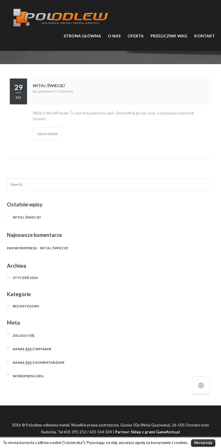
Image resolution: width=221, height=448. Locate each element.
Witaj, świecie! (49, 85)
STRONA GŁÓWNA (82, 35)
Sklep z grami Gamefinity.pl (155, 432)
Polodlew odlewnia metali (47, 425)
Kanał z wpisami (32, 349)
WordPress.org (28, 376)
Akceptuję (203, 442)
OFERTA (135, 35)
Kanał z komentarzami (38, 362)
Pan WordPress (22, 248)
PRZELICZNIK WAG (168, 35)
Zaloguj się (24, 335)
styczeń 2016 (25, 277)
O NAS (114, 35)
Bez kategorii (26, 306)
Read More (47, 134)
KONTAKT (204, 35)
